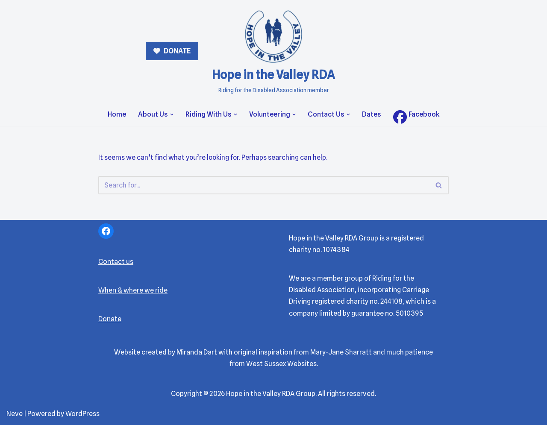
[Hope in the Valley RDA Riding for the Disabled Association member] (273, 51)
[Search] (263, 185)
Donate (109, 319)
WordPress (82, 414)
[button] (172, 114)
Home (117, 114)
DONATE (176, 51)
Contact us (115, 262)
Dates (371, 114)
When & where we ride (133, 290)
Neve (14, 414)
